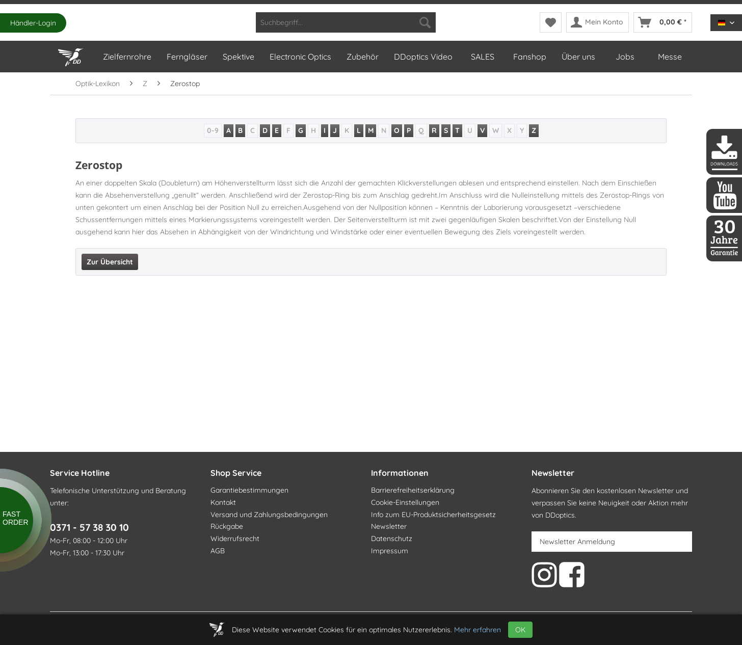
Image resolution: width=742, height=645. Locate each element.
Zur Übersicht (110, 261)
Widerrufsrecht (234, 538)
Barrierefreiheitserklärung (413, 490)
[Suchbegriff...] (346, 22)
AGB (217, 550)
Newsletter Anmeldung (577, 541)
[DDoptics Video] (423, 56)
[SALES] (482, 56)
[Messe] (669, 56)
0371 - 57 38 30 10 (89, 527)
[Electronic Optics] (299, 56)
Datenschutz (391, 538)
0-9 (213, 130)
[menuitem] (346, 22)
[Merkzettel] (551, 22)
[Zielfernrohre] (126, 56)
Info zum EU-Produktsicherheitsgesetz (433, 514)
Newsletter (389, 526)
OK (520, 629)
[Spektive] (238, 56)
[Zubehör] (362, 56)
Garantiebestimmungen (249, 490)
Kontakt (223, 502)
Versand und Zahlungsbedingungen (269, 514)
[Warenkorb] (662, 22)
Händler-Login (33, 23)
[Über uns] (577, 56)
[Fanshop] (529, 56)
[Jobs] (624, 56)
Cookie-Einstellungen (405, 502)
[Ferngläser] (186, 56)
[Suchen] (425, 22)
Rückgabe (226, 526)
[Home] (72, 55)
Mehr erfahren (477, 629)
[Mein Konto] (597, 22)
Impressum (389, 550)
